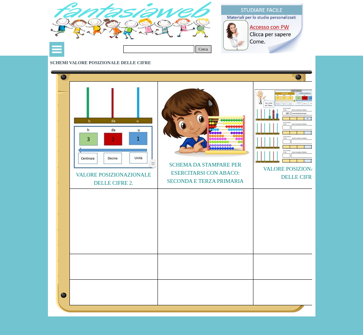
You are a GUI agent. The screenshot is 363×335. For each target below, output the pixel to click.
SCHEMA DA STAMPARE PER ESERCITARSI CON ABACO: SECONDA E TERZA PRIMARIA (205, 173)
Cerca (203, 49)
